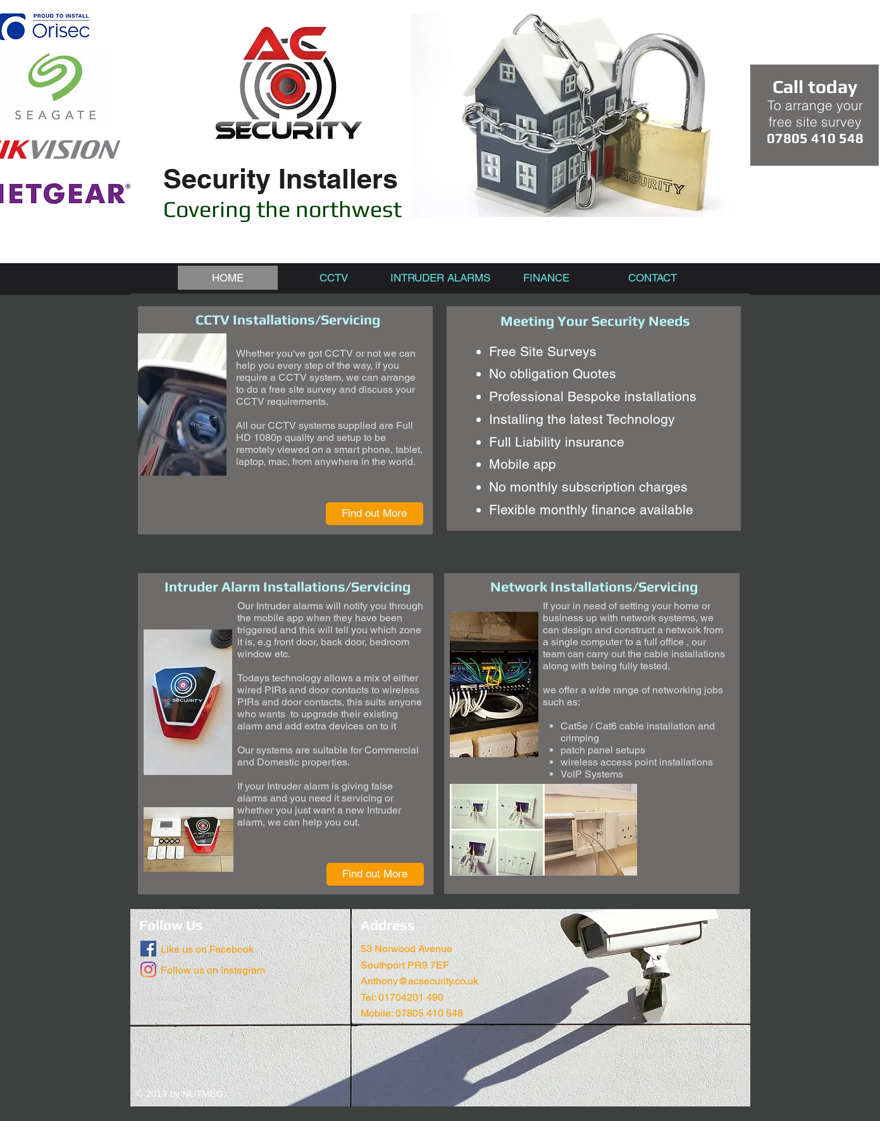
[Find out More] (374, 513)
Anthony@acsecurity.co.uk (419, 981)
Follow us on (189, 970)
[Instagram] (148, 969)
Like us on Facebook (207, 949)
